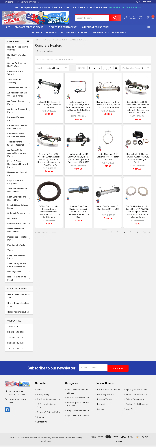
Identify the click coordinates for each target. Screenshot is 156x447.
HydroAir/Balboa (104, 400)
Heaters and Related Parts (19, 176)
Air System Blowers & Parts (19, 113)
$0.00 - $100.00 (14, 329)
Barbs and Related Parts (16, 121)
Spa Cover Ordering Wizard (29, 29)
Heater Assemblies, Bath (18, 314)
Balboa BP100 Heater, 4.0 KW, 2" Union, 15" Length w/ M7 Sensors (49, 107)
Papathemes (45, 442)
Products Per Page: (131, 70)
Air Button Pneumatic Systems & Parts (19, 96)
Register (130, 20)
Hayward (101, 405)
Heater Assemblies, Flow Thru (18, 298)
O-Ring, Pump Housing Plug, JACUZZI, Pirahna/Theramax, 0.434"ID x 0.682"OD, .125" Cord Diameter (49, 214)
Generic (100, 410)
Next (147, 234)
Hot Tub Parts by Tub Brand (19, 280)
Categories (13, 44)
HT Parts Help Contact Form (62, 29)
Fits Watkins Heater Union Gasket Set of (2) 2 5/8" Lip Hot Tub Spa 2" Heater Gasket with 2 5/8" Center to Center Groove (137, 214)
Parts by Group (19, 274)
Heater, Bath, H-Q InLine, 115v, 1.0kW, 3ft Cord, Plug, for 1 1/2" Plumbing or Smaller (137, 160)
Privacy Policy (43, 396)
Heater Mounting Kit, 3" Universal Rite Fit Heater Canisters (108, 159)
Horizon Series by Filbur (136, 396)
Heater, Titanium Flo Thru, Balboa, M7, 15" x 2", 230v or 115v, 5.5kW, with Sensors (108, 107)
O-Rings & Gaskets (19, 215)
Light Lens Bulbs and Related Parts (19, 200)
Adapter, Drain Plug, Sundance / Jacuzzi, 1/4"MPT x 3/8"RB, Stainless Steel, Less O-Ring (78, 214)
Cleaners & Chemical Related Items (19, 129)
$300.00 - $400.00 (15, 345)
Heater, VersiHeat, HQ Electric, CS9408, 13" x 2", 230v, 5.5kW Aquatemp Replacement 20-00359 (78, 160)
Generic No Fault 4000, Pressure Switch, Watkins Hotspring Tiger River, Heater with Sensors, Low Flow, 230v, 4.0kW (49, 161)
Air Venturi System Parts (19, 105)
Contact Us (42, 423)
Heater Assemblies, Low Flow (18, 307)
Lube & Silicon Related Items (17, 209)
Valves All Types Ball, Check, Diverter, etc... (19, 267)
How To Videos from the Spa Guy (18, 50)
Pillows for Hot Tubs (19, 226)
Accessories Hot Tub (19, 90)
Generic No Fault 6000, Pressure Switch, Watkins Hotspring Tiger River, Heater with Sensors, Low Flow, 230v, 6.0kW (137, 109)
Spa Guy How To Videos (136, 391)
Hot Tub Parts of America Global (125, 7)
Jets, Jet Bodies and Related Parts (19, 192)
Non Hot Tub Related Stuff (17, 59)
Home (7, 29)
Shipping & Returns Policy (95, 29)
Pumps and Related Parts (19, 259)
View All (129, 410)
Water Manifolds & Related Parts (19, 232)
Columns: (82, 70)
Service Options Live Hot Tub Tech (17, 67)
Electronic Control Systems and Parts (19, 137)
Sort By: (40, 70)
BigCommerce (57, 439)
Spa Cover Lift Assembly (14, 83)
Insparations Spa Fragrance (15, 184)
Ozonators (12, 220)
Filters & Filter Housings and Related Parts (19, 166)
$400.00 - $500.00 (15, 351)
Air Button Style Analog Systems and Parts (19, 155)
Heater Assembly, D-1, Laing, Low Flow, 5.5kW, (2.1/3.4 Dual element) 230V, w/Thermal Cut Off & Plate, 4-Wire (78, 109)
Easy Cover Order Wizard (15, 75)
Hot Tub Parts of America (108, 391)
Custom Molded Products (137, 405)
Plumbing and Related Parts (19, 240)
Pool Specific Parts (19, 247)
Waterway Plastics (105, 396)
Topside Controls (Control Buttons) (19, 145)
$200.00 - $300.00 (15, 340)
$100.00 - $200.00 (15, 334)
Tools (10, 252)
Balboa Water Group (135, 400)
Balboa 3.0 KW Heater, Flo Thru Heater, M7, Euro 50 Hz (107, 211)
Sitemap (40, 418)
